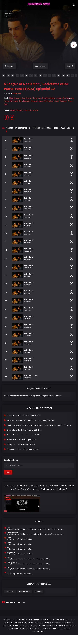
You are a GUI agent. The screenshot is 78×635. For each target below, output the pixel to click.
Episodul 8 (28, 198)
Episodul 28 (28, 367)
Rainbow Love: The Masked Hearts (19, 430)
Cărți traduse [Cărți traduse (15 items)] (24, 591)
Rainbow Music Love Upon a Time (18, 435)
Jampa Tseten (62, 98)
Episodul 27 (28, 358)
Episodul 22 (28, 316)
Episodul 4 (28, 164)
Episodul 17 (28, 274)
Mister (36, 110)
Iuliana (9, 537)
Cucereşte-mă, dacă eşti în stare (18, 415)
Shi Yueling (48, 101)
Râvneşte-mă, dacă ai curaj (16, 444)
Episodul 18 (28, 282)
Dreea (8, 527)
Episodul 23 (28, 325)
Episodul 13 (28, 240)
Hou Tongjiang (48, 98)
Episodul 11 (28, 223)
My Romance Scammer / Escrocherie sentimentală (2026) (29, 559)
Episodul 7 (28, 189)
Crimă (12, 110)
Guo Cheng (26, 98)
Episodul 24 (28, 333)
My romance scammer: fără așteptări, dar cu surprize (26, 420)
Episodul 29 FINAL (31, 375)
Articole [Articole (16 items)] (10, 591)
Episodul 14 (28, 249)
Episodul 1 (28, 139)
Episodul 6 (28, 181)
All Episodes (17, 93)
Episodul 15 (28, 257)
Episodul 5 (28, 173)
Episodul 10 (28, 215)
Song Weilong (60, 101)
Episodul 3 (28, 156)
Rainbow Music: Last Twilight (17, 440)
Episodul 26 (28, 350)
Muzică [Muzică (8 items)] (38, 591)
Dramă (19, 110)
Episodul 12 (28, 232)
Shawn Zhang (37, 101)
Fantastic (27, 110)
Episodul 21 (28, 308)
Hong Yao (36, 98)
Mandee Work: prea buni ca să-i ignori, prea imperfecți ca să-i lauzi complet (34, 425)
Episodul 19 (28, 291)
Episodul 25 (28, 341)
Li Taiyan (14, 101)
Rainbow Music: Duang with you (18, 449)
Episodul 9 (28, 206)
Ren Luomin (24, 101)
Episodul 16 (28, 265)
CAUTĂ (8, 472)
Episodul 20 (28, 299)
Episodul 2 (28, 147)
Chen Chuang (15, 98)
